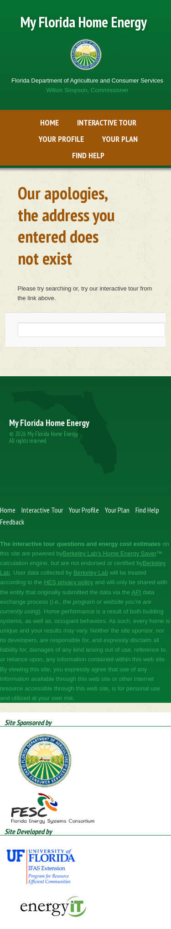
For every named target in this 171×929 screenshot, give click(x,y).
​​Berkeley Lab (90, 572)
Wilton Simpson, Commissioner (87, 90)
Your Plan (120, 139)
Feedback (12, 521)
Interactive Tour (106, 122)
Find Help (88, 155)
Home (49, 122)
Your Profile (61, 139)
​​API (136, 592)
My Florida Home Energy (84, 21)
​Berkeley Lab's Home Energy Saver (109, 553)
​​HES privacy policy (68, 582)
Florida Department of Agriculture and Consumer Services (87, 80)
